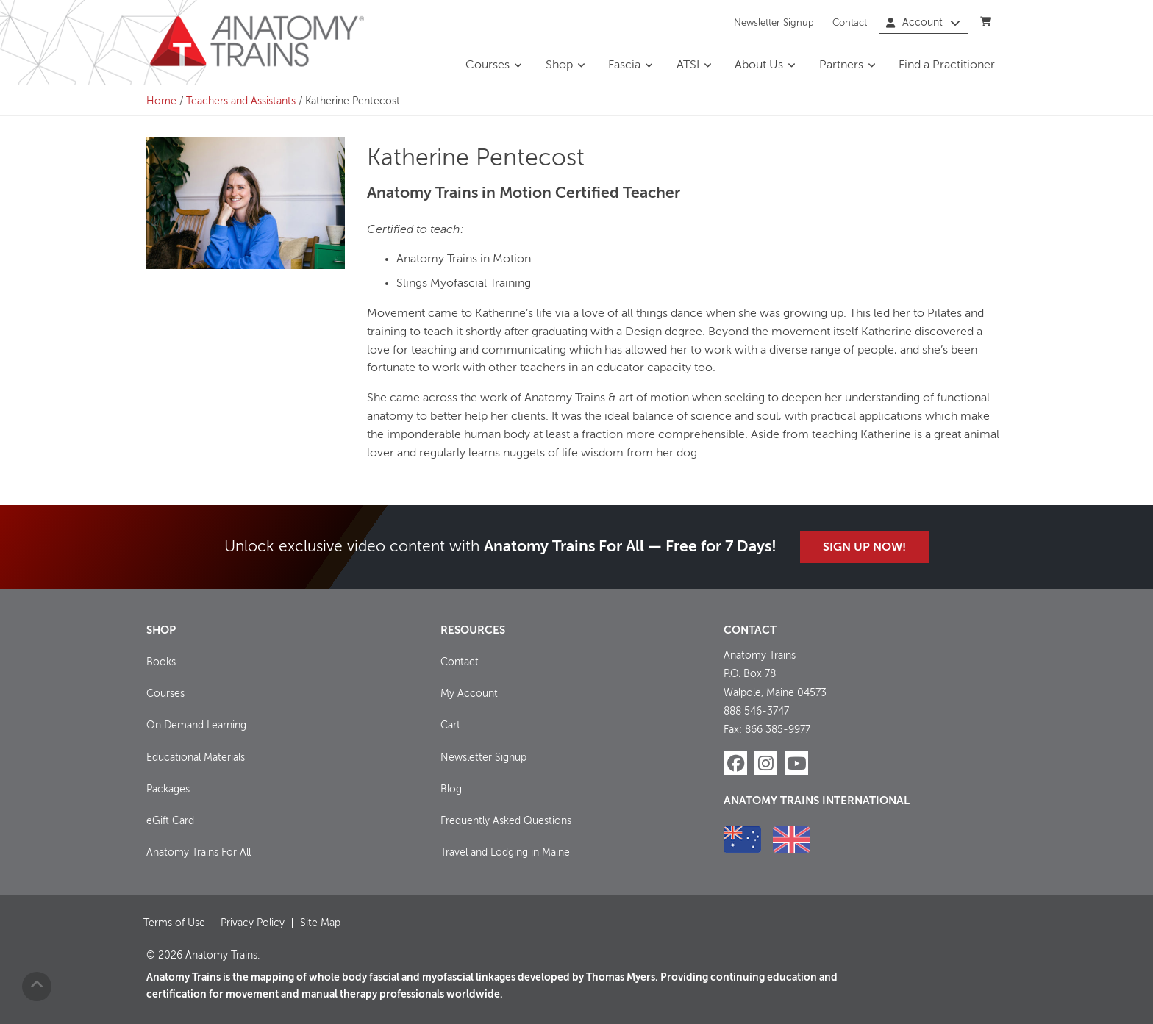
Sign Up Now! (864, 548)
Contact (849, 22)
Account (923, 23)
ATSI (688, 65)
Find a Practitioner (947, 65)
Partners (841, 65)
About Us (759, 65)
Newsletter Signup (774, 22)
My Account (469, 694)
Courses (487, 65)
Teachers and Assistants (241, 101)
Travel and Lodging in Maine (505, 853)
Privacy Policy (253, 923)
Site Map (320, 923)
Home (161, 101)
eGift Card (170, 821)
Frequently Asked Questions (505, 821)
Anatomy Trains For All (198, 853)
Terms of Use (174, 923)
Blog (451, 789)
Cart (450, 725)
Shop (559, 65)
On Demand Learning (196, 725)
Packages (168, 789)
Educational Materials (195, 758)
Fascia (624, 65)
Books (161, 662)
